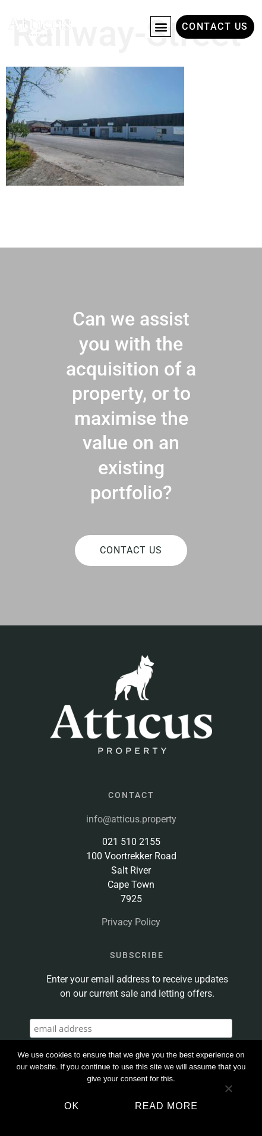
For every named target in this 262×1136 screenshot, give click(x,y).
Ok (71, 1106)
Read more (166, 1106)
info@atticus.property (131, 819)
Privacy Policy (131, 922)
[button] (160, 26)
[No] (228, 1093)
